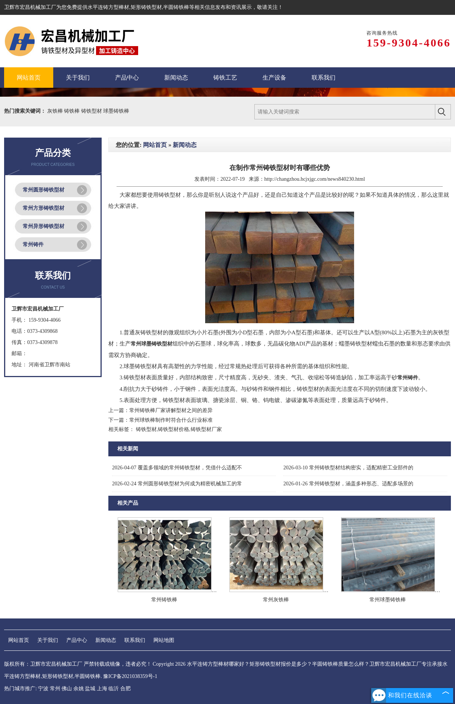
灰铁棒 (55, 111)
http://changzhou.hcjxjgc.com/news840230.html (314, 179)
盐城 (90, 688)
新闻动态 (185, 145)
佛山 (66, 688)
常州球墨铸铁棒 (387, 599)
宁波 (43, 688)
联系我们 (134, 640)
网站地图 (163, 640)
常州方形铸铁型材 (43, 208)
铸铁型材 (92, 111)
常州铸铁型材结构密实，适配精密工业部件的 (348, 467)
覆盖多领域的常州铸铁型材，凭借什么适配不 (177, 467)
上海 (102, 688)
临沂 (113, 688)
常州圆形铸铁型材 (43, 190)
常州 (55, 688)
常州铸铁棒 (164, 599)
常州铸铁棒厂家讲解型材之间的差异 (171, 410)
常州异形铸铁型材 (43, 226)
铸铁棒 (72, 111)
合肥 (125, 688)
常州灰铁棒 (276, 599)
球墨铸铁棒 (116, 111)
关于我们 (47, 640)
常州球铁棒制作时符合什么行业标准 (171, 420)
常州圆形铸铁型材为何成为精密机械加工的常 (177, 483)
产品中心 (76, 640)
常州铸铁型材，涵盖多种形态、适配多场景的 (348, 483)
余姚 (78, 688)
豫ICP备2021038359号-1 (130, 676)
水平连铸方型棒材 (108, 7)
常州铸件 (33, 244)
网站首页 (155, 145)
